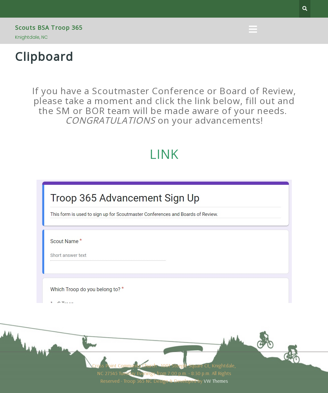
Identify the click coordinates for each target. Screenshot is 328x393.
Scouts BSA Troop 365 (48, 27)
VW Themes (215, 381)
